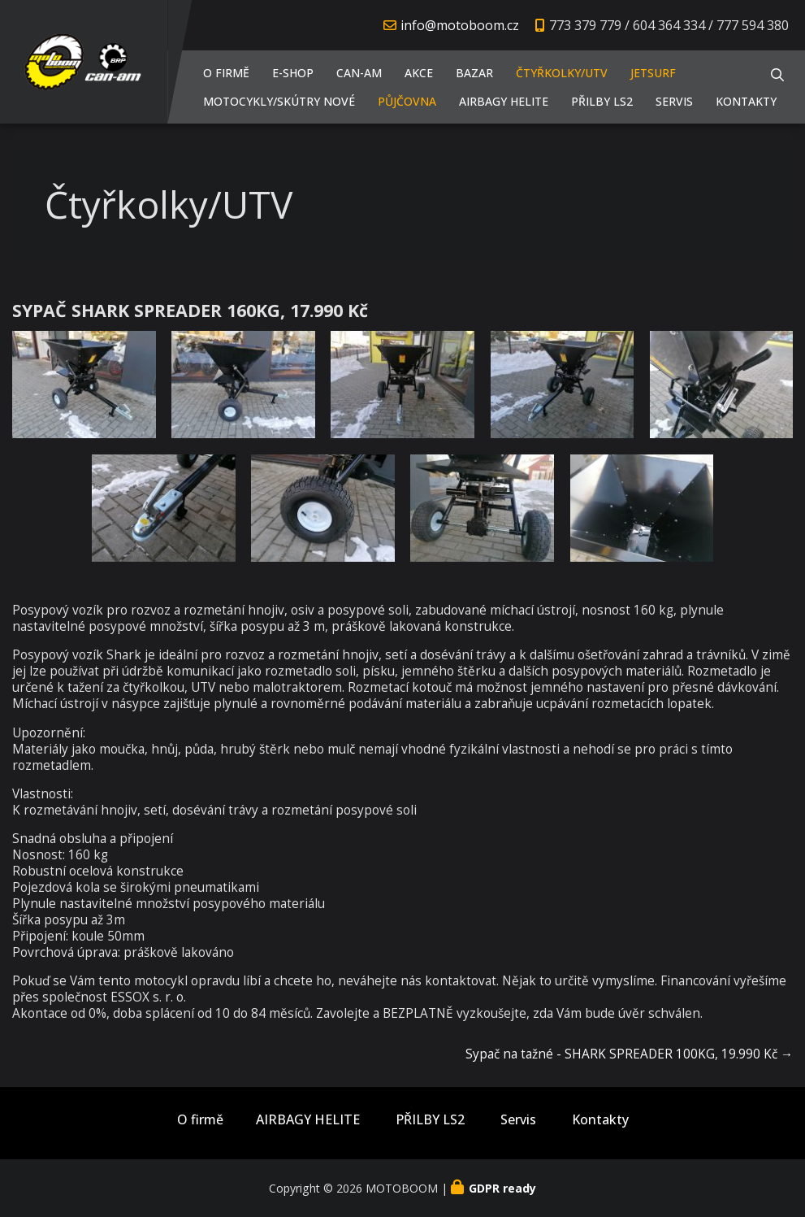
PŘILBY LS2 (602, 101)
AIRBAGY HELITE (503, 101)
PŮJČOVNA (407, 101)
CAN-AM (359, 72)
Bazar (474, 72)
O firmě (226, 72)
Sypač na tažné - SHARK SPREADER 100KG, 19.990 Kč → (629, 1054)
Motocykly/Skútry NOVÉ (279, 101)
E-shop (293, 72)
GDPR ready (502, 1188)
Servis (674, 101)
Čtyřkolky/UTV (562, 72)
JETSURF (653, 72)
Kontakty (746, 101)
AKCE (419, 72)
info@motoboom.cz (459, 25)
